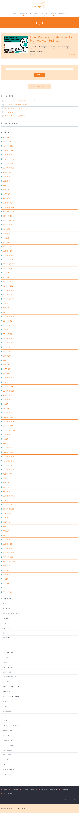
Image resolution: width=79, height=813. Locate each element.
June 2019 (6, 400)
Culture (6, 643)
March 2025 (7, 194)
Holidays (6, 682)
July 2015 (6, 570)
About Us (53, 14)
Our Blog (44, 14)
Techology (7, 755)
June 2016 (6, 522)
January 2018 (8, 452)
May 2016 (6, 527)
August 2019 (7, 395)
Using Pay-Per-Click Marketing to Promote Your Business (51, 39)
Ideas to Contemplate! (36, 44)
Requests (25, 790)
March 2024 (7, 247)
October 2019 (8, 387)
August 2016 (7, 513)
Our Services (23, 14)
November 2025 (8, 159)
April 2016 (6, 531)
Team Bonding (8, 745)
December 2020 (8, 338)
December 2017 (8, 457)
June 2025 (6, 181)
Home (14, 14)
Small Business (8, 735)
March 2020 (7, 369)
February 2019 (8, 413)
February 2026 (8, 146)
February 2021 (8, 334)
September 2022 (9, 299)
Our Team (34, 790)
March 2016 (7, 535)
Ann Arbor (6, 608)
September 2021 (9, 325)
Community (7, 633)
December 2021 (8, 317)
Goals (5, 662)
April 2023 (6, 277)
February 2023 (8, 286)
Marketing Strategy (10, 725)
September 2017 (9, 470)
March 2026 (7, 142)
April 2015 (6, 583)
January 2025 (8, 203)
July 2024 (6, 229)
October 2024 (8, 216)
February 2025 (8, 198)
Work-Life (6, 774)
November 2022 (8, 295)
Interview (6, 701)
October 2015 (8, 557)
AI (3, 604)
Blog (4, 623)
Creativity (6, 638)
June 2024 (6, 234)
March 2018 (7, 443)
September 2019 (9, 391)
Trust (5, 764)
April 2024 (6, 242)
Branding (6, 628)
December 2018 (8, 422)
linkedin (74, 799)
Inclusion (6, 691)
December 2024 (8, 207)
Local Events (7, 711)
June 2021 (6, 330)
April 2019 (6, 408)
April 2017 (6, 483)
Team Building (8, 750)
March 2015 (7, 588)
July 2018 (6, 435)
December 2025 (8, 155)
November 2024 (8, 212)
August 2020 (7, 352)
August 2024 (7, 225)
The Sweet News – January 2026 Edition (16, 116)
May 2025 (6, 185)
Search (40, 75)
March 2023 (7, 282)
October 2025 (8, 163)
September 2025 (9, 168)
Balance (6, 618)
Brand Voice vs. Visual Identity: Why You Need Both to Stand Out (22, 101)
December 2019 (8, 378)
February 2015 (8, 592)
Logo (4, 716)
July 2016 (6, 518)
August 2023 (7, 269)
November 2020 (8, 343)
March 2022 (7, 312)
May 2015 (6, 579)
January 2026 (8, 150)
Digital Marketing (9, 652)
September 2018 (9, 430)
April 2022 (6, 308)
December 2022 (8, 290)
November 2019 (8, 382)
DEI (4, 647)
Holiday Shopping (9, 677)
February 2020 (8, 373)
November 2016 (8, 500)
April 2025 (6, 190)
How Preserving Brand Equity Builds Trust (16, 104)
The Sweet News (9, 760)
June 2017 (6, 478)
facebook (70, 799)
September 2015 (9, 562)
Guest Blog (7, 672)
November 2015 (8, 553)
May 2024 (6, 238)
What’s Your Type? (10, 112)
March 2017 (7, 487)
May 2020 (6, 360)
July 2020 (6, 356)
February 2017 (8, 491)
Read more (72, 54)
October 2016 (8, 505)
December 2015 (8, 548)
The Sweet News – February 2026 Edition (16, 108)
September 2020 (9, 347)
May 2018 (6, 439)
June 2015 (6, 575)
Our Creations (34, 14)
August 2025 (7, 172)
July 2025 (6, 177)
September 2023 (9, 264)
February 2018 (8, 448)
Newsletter (7, 730)
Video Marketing (9, 769)
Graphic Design (8, 667)
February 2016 (8, 540)
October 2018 (8, 426)
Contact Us (62, 14)
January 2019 (8, 417)
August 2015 (7, 566)
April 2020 (6, 365)
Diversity (6, 657)
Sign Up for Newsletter (39, 86)
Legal (5, 706)
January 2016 (8, 544)
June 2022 (6, 303)
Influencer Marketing (11, 696)
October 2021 (8, 321)
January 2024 (8, 251)
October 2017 (8, 465)
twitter (65, 799)
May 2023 (6, 273)
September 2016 (9, 509)
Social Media (7, 740)
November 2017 (8, 461)
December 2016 (8, 496)
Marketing (47, 44)
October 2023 (8, 260)
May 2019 (6, 404)
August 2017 (7, 474)
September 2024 (9, 220)
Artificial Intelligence (11, 613)
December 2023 (8, 255)
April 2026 (6, 137)
